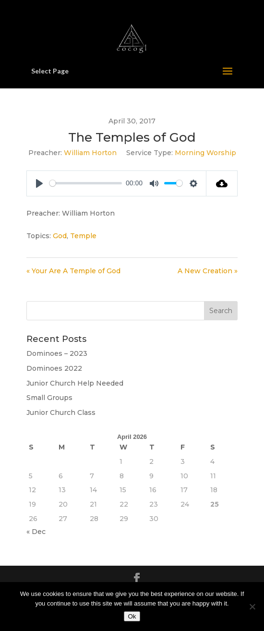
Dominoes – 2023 (56, 353)
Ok (132, 616)
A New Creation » (208, 271)
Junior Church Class (61, 412)
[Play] (39, 183)
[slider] (85, 183)
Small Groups (49, 397)
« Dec (36, 531)
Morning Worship (205, 152)
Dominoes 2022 (54, 368)
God (60, 235)
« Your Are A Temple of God (73, 271)
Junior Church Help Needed (74, 383)
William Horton (90, 152)
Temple (83, 235)
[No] (252, 606)
